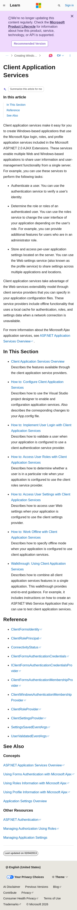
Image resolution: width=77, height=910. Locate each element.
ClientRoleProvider (24, 709)
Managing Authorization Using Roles (29, 828)
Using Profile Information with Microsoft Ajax (35, 792)
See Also (12, 115)
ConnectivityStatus (24, 647)
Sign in (69, 5)
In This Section (16, 104)
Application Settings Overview (25, 801)
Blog (56, 886)
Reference (13, 110)
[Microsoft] (38, 5)
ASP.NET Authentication (20, 819)
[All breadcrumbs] (6, 55)
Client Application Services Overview (37, 361)
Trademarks (10, 904)
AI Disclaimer (11, 886)
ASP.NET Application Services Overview (32, 765)
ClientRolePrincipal (25, 638)
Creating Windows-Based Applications (26, 55)
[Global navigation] (4, 5)
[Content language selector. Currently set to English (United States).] (23, 867)
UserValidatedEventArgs (29, 736)
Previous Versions (36, 886)
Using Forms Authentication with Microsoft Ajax (37, 774)
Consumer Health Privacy (19, 898)
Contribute (10, 892)
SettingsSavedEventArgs (29, 727)
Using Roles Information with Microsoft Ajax (35, 783)
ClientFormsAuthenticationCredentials (38, 656)
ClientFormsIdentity (25, 629)
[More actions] (70, 55)
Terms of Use (52, 898)
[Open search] (59, 5)
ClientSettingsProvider (27, 718)
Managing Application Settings (25, 837)
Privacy (26, 892)
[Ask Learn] (51, 55)
